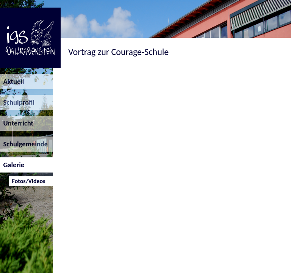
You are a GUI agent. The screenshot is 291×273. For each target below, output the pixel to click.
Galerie (12, 164)
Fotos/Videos (27, 181)
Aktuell (12, 81)
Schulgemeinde (24, 144)
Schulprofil (17, 102)
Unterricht (16, 123)
